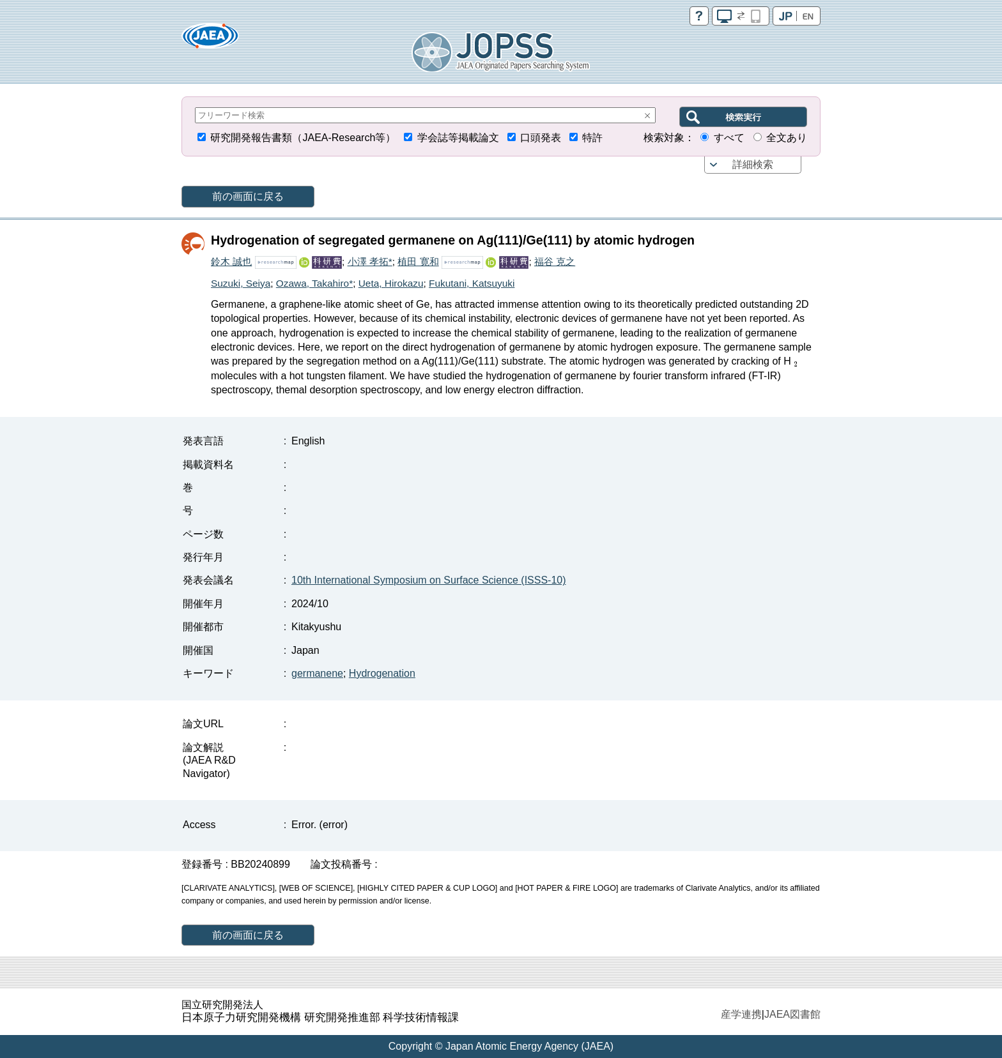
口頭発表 (540, 137)
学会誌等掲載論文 (458, 137)
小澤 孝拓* (370, 261)
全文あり (786, 137)
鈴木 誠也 (231, 261)
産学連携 (741, 1014)
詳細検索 (752, 164)
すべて (729, 137)
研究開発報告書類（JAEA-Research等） (303, 137)
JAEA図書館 (792, 1014)
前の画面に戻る (248, 196)
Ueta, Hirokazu (391, 283)
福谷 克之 (554, 261)
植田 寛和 (417, 261)
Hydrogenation (382, 673)
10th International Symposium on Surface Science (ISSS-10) (428, 580)
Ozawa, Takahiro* (314, 283)
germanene (317, 673)
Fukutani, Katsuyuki (471, 283)
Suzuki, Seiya (240, 283)
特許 (592, 137)
